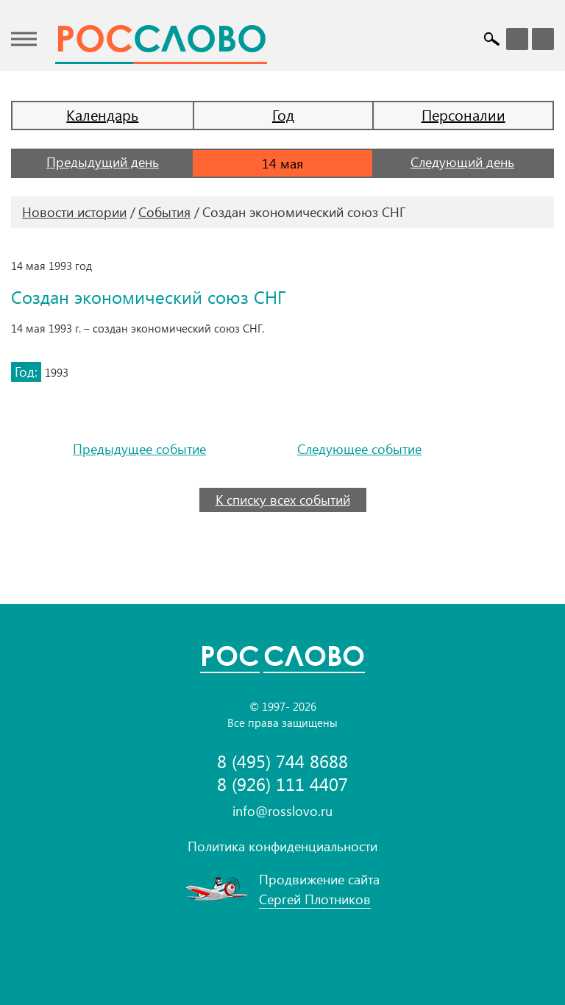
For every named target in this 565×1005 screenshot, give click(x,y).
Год (283, 114)
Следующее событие (359, 449)
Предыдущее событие (139, 449)
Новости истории (74, 212)
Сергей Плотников (315, 899)
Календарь (102, 114)
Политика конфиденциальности (282, 846)
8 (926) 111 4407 (282, 784)
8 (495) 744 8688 (282, 761)
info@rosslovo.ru (282, 811)
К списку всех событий (283, 499)
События (164, 212)
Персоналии (463, 114)
